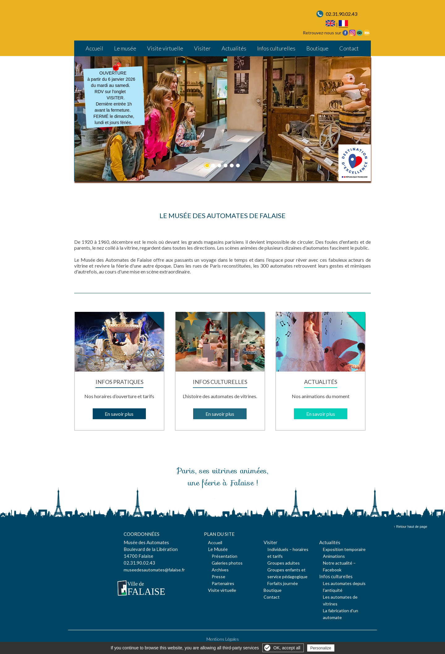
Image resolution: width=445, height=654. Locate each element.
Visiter (202, 48)
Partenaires (223, 583)
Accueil (94, 48)
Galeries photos (227, 563)
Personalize (320, 648)
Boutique (317, 48)
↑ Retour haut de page (410, 526)
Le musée (125, 48)
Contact (349, 48)
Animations (334, 556)
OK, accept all (286, 647)
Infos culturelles (276, 48)
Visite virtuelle (165, 48)
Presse (218, 576)
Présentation (224, 556)
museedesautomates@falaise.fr (154, 569)
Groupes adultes (283, 563)
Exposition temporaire (344, 549)
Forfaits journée (282, 583)
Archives (220, 569)
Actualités (234, 48)
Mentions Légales (222, 639)
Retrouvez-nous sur (322, 32)
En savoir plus (119, 414)
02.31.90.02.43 (341, 14)
